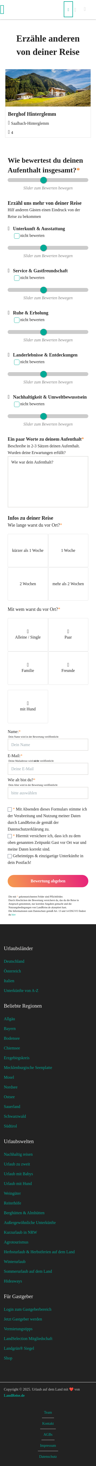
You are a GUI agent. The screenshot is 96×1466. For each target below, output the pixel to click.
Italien (9, 981)
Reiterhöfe (12, 1203)
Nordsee (10, 1087)
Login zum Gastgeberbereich (27, 1309)
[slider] (43, 180)
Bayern (10, 1028)
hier (14, 914)
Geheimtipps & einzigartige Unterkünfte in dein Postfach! (45, 859)
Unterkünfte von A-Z (21, 990)
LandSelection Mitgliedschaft (28, 1338)
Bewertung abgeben (48, 881)
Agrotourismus (16, 1242)
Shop (8, 1358)
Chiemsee (12, 1048)
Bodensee (12, 1038)
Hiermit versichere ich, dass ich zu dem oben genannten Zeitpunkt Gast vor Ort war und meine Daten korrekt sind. (47, 842)
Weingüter (12, 1193)
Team (48, 1412)
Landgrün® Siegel (19, 1348)
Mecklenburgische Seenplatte (28, 1067)
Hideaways (13, 1281)
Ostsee (9, 1097)
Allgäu (9, 1019)
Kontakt (48, 1423)
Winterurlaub (15, 1261)
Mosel (9, 1077)
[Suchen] (68, 9)
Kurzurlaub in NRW (20, 1232)
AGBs (48, 1434)
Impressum (48, 1446)
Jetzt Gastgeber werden (23, 1319)
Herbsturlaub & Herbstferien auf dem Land (39, 1252)
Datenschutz (48, 1457)
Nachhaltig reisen (18, 1154)
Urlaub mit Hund (18, 1183)
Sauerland (12, 1106)
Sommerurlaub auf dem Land (28, 1271)
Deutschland (14, 961)
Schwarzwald (15, 1116)
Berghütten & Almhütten (24, 1213)
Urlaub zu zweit (17, 1164)
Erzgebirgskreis (16, 1058)
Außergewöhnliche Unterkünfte (30, 1222)
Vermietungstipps (18, 1329)
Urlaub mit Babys (18, 1174)
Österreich (12, 971)
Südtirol (10, 1126)
